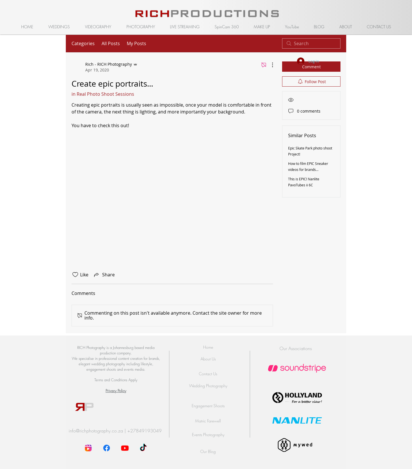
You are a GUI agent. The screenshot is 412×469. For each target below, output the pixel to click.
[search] (311, 43)
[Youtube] (124, 448)
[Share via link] (104, 274)
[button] (59, 26)
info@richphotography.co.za (96, 431)
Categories (83, 43)
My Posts (136, 43)
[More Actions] (269, 64)
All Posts (111, 43)
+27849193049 (144, 431)
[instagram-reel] (88, 448)
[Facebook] (106, 448)
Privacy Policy (116, 390)
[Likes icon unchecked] (75, 274)
